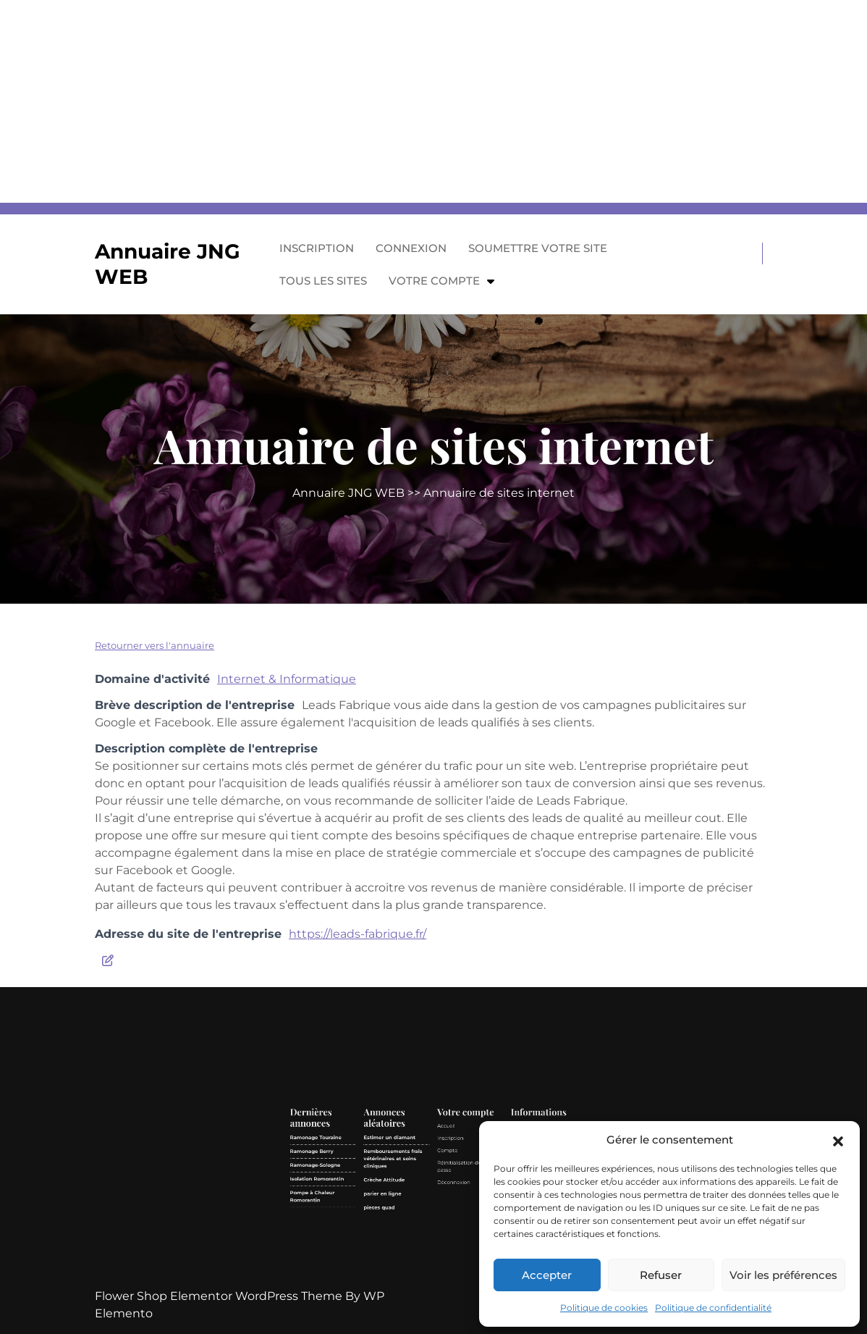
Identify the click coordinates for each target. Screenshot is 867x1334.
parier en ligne (415, 1234)
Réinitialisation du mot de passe (446, 1224)
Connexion (411, 248)
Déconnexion (441, 1231)
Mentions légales (467, 1210)
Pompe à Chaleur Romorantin (391, 1235)
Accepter (547, 1275)
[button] (838, 1140)
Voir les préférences (783, 1275)
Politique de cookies (604, 1307)
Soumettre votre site (537, 248)
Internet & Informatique (286, 679)
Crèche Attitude (416, 1229)
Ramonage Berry (391, 1220)
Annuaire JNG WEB (348, 493)
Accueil (438, 1210)
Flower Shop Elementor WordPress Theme (220, 1296)
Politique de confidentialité (713, 1307)
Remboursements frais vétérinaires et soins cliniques (419, 1222)
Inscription (316, 248)
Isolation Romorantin (393, 1229)
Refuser (661, 1275)
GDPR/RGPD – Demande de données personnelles (471, 1223)
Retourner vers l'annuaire (154, 645)
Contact (464, 1229)
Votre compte (434, 281)
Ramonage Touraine (393, 1215)
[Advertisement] (433, 101)
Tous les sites (323, 281)
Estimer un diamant (418, 1215)
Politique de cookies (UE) (471, 1233)
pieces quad (414, 1239)
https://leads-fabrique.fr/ (357, 934)
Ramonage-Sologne (392, 1224)
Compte (438, 1219)
